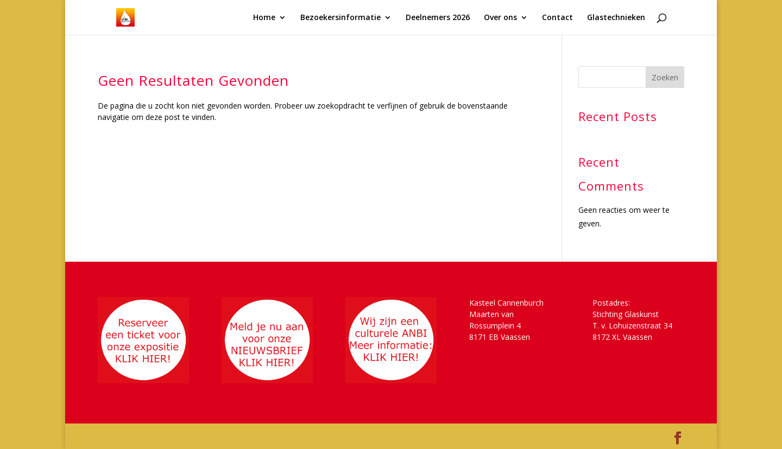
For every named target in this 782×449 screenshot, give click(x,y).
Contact (557, 18)
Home (264, 18)
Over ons (500, 18)
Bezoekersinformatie (340, 18)
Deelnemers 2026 (438, 18)
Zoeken (665, 77)
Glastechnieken (616, 18)
